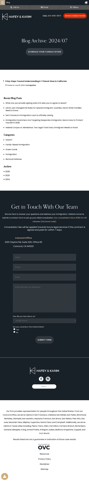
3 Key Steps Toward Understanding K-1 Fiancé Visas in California (39, 81)
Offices (74, 7)
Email (44, 7)
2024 (7, 179)
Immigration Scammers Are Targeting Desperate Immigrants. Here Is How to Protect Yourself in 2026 (44, 121)
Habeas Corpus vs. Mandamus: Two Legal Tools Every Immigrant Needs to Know (42, 127)
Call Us (15, 7)
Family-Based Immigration (18, 144)
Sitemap (44, 473)
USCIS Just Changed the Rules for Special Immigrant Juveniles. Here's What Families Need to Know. (43, 109)
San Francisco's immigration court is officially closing (29, 115)
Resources (44, 458)
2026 (7, 171)
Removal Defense (14, 159)
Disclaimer (44, 468)
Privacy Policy (44, 463)
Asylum (9, 139)
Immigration (31, 85)
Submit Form (44, 342)
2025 (7, 175)
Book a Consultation (75, 16)
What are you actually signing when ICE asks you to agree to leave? (36, 103)
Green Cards (11, 149)
